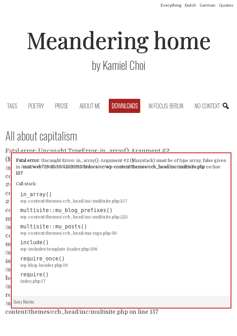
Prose (61, 106)
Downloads (124, 106)
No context (207, 106)
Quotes (226, 5)
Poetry (36, 106)
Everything (171, 5)
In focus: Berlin (166, 106)
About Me (89, 106)
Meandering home (118, 39)
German (207, 5)
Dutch (190, 5)
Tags (12, 106)
